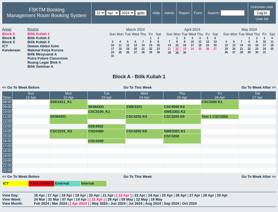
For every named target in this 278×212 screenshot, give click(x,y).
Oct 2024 (189, 203)
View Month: (12, 203)
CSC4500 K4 (174, 107)
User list (261, 19)
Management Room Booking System (46, 15)
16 (158, 45)
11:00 (7, 116)
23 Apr (139, 195)
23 (158, 48)
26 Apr (181, 195)
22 (150, 48)
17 (112, 48)
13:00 (7, 126)
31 (112, 55)
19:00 (7, 156)
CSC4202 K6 (136, 131)
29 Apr (222, 195)
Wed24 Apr (144, 95)
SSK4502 (95, 126)
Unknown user (262, 7)
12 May (142, 199)
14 (142, 45)
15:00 (7, 136)
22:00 (7, 170)
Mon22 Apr (69, 95)
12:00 (7, 121)
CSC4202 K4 (136, 116)
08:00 (7, 102)
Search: (214, 13)
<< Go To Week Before (21, 87)
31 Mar (53, 199)
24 (112, 52)
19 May (156, 199)
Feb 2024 (41, 203)
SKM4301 (96, 107)
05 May (127, 199)
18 (120, 48)
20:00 (7, 160)
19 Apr (80, 195)
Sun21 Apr (31, 95)
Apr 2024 (79, 203)
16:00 (7, 141)
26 (127, 52)
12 (127, 45)
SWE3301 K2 (174, 112)
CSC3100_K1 (99, 112)
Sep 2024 (171, 203)
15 (150, 45)
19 (127, 48)
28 (142, 52)
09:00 (7, 107)
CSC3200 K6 (174, 116)
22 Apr (124, 195)
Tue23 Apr (107, 95)
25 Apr (167, 195)
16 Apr (39, 195)
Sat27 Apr (257, 95)
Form (198, 13)
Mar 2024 (59, 203)
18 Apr (66, 195)
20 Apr (94, 195)
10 (112, 45)
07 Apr (67, 199)
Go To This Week (138, 87)
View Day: (10, 195)
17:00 (7, 146)
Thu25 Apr (182, 95)
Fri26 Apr (220, 95)
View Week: (11, 199)
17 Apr (53, 195)
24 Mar (39, 199)
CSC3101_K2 (61, 131)
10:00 (7, 112)
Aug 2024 (153, 203)
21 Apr (108, 195)
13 (135, 45)
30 (158, 52)
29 (150, 52)
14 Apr (81, 199)
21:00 (7, 165)
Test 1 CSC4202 (215, 116)
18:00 (7, 151)
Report (184, 13)
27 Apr (194, 195)
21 (142, 48)
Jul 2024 (135, 203)
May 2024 (100, 203)
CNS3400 (95, 131)
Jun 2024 (118, 203)
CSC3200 (171, 136)
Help (156, 13)
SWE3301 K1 (174, 131)
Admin (169, 13)
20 (135, 48)
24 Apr (153, 195)
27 (135, 52)
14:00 (7, 131)
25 (120, 52)
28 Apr (208, 195)
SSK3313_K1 (61, 102)
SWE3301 (134, 107)
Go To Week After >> (259, 87)
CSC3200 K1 (212, 102)
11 (120, 45)
